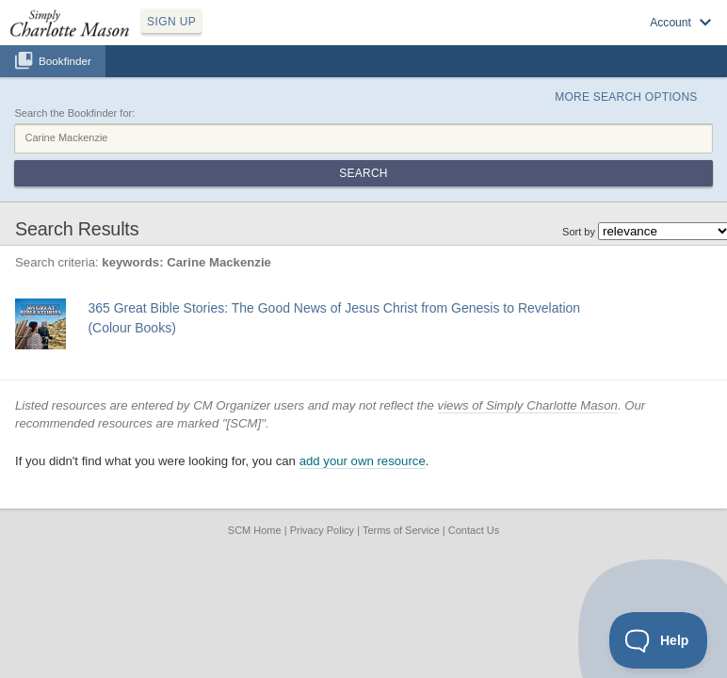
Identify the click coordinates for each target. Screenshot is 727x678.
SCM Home (255, 530)
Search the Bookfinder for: (74, 113)
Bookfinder (65, 61)
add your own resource (362, 461)
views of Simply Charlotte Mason (528, 405)
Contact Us (473, 530)
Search (363, 173)
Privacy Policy (322, 530)
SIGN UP (171, 21)
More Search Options (626, 97)
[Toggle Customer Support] (658, 640)
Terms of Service (401, 530)
